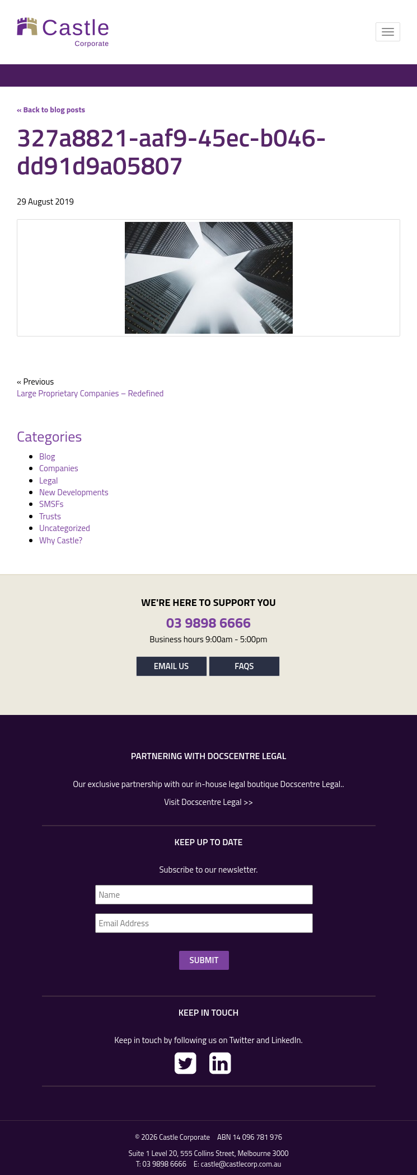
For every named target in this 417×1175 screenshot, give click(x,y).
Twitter (185, 1063)
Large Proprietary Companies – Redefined (90, 393)
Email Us (171, 666)
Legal (48, 480)
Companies (58, 468)
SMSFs (51, 504)
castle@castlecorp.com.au (241, 1163)
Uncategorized (64, 528)
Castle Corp (63, 32)
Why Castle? (60, 540)
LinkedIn (220, 1063)
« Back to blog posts (51, 109)
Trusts (50, 516)
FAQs (244, 666)
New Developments (74, 492)
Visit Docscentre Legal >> (208, 801)
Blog (47, 456)
